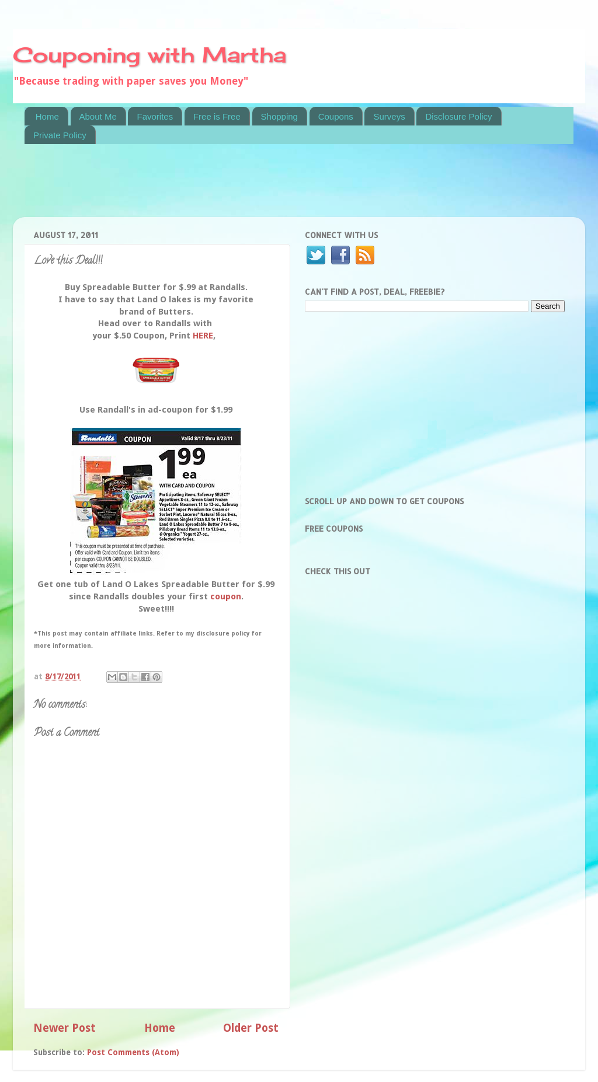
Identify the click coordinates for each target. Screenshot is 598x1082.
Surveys (389, 116)
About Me (98, 116)
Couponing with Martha (149, 55)
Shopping (279, 116)
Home (47, 116)
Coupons (335, 116)
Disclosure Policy (458, 116)
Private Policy (59, 135)
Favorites (155, 116)
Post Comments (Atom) (133, 1052)
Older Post (251, 1028)
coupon (225, 596)
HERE (203, 335)
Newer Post (64, 1028)
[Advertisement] (237, 188)
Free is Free (217, 116)
